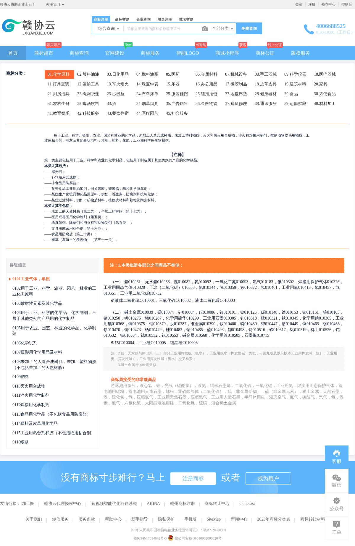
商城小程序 (227, 53)
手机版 (190, 519)
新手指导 (139, 519)
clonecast (247, 503)
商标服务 (150, 53)
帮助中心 (113, 519)
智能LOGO (187, 53)
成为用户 (268, 479)
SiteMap (214, 519)
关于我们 (33, 519)
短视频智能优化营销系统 (114, 503)
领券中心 (328, 4)
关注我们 (55, 4)
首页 (13, 53)
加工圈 (28, 503)
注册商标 (193, 479)
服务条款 (86, 519)
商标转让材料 (312, 519)
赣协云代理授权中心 (62, 503)
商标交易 (122, 19)
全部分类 (223, 29)
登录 (298, 4)
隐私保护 (166, 519)
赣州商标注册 (182, 503)
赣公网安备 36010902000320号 (195, 538)
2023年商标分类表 (273, 519)
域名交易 (186, 19)
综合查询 (109, 29)
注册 (311, 4)
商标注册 (101, 19)
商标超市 (43, 53)
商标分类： (16, 73)
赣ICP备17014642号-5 (150, 538)
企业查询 (143, 19)
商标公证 (265, 53)
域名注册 (165, 19)
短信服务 (60, 519)
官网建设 (114, 53)
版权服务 (300, 53)
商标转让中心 (217, 503)
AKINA (153, 503)
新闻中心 (239, 519)
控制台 (346, 4)
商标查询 (79, 53)
